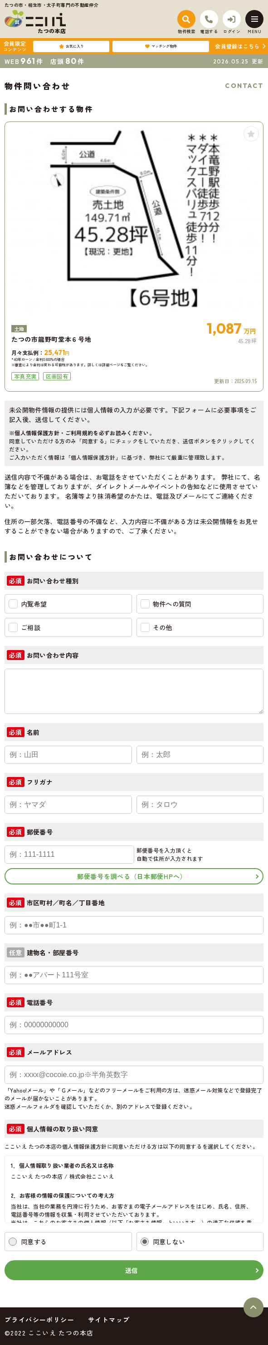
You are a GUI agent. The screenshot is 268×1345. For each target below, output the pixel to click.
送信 (131, 1270)
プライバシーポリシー (39, 1319)
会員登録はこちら (237, 46)
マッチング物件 (161, 46)
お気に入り (71, 46)
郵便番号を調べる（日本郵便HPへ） (131, 876)
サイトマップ (109, 1319)
